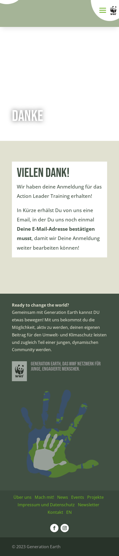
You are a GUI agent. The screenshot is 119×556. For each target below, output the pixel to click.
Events (77, 497)
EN (69, 512)
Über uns (22, 497)
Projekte (95, 497)
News (62, 497)
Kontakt (55, 512)
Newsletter (88, 505)
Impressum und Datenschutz (46, 505)
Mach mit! (44, 497)
